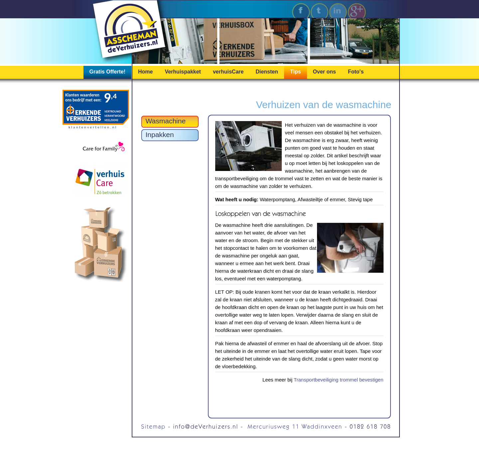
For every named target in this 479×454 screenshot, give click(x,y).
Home (145, 72)
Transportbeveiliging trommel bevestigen (339, 379)
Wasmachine (166, 121)
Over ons (324, 72)
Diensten (266, 72)
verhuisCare (228, 72)
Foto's (356, 72)
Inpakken (160, 134)
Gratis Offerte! (107, 72)
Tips (295, 72)
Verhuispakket (183, 72)
